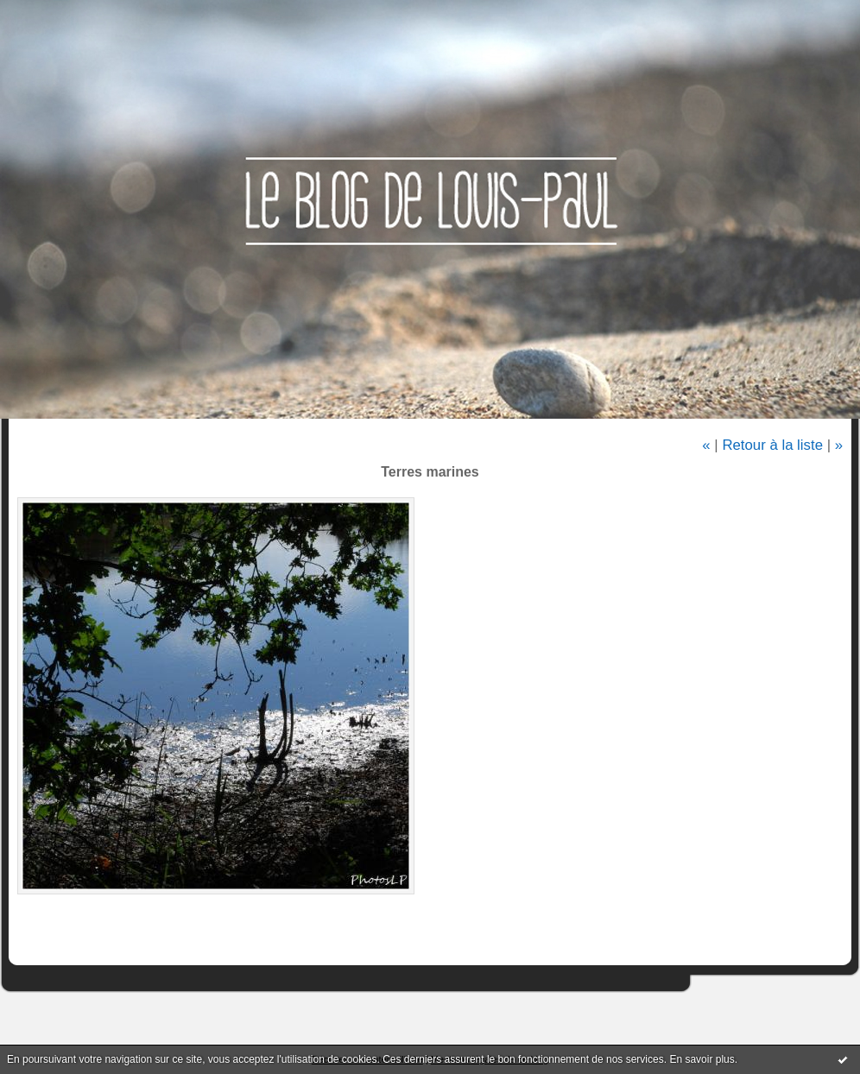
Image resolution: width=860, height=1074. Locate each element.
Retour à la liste (772, 445)
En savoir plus (701, 1059)
